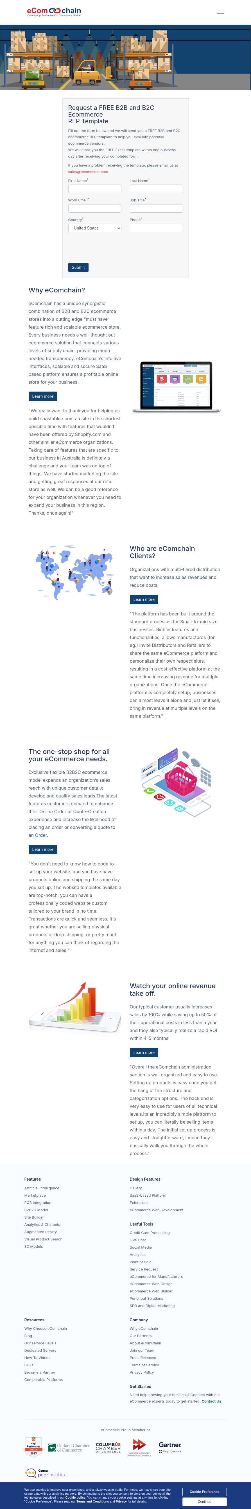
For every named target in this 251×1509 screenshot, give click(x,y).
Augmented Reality (40, 1232)
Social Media (141, 1247)
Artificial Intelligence (42, 1188)
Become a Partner (39, 1372)
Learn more (43, 396)
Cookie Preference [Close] (204, 1492)
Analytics (138, 1254)
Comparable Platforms (43, 1379)
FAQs (28, 1365)
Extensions (139, 1202)
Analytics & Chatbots (42, 1224)
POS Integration (37, 1202)
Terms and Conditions (92, 1501)
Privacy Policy (142, 1372)
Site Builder (34, 1217)
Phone (136, 219)
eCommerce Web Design (151, 1283)
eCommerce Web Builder (151, 1291)
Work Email (78, 200)
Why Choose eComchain (45, 1328)
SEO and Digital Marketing (152, 1305)
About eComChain (145, 1343)
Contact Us (211, 1401)
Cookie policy (75, 1497)
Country (75, 219)
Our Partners (141, 1335)
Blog (28, 1335)
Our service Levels (40, 1343)
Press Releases (143, 1357)
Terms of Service (144, 1365)
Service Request (144, 1269)
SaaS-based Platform (148, 1195)
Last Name (140, 180)
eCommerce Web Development (157, 1210)
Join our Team (142, 1350)
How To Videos (37, 1357)
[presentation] (111, 247)
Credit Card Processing (150, 1232)
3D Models (33, 1246)
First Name (78, 180)
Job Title (138, 200)
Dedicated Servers (40, 1350)
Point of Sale (140, 1262)
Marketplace (35, 1195)
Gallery (136, 1188)
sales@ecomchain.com (88, 171)
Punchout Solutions (146, 1298)
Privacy (121, 1501)
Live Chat (138, 1240)
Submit (78, 267)
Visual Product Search (43, 1239)
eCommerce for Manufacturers (156, 1276)
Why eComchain (144, 1328)
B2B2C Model (36, 1210)
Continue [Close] (204, 1502)
